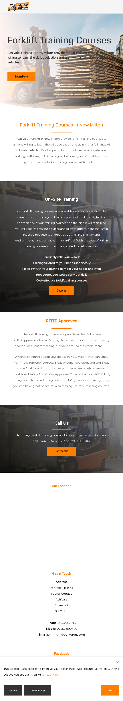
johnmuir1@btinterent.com (66, 634)
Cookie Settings (37, 690)
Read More (51, 674)
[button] (114, 7)
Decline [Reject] (13, 690)
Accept (110, 690)
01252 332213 (67, 623)
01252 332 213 (56, 441)
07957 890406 (80, 441)
